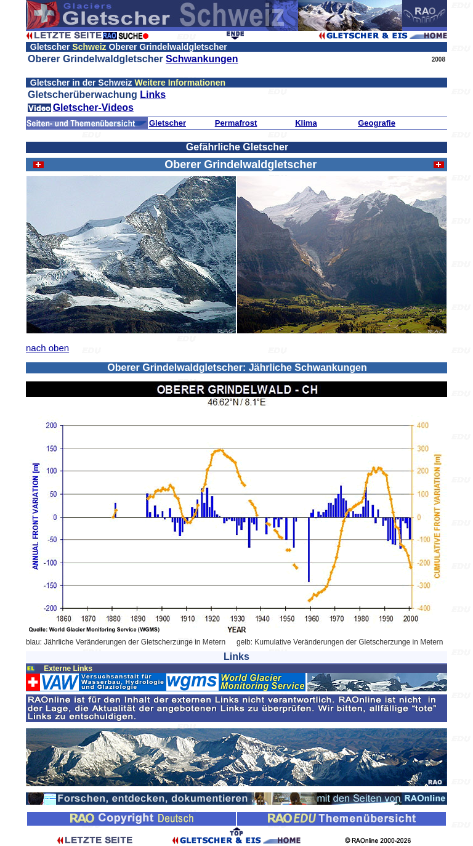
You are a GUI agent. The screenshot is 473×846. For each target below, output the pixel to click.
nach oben (47, 348)
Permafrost (236, 123)
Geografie (376, 123)
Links (153, 94)
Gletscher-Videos (93, 107)
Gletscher (167, 123)
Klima (306, 123)
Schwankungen (202, 59)
